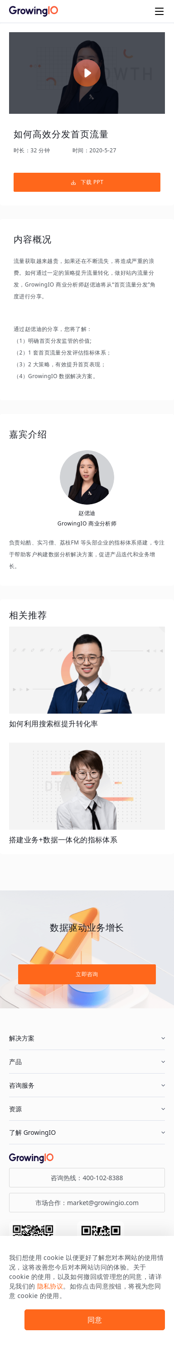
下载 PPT (87, 182)
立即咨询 (87, 974)
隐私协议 (50, 1286)
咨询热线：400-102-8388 (87, 1177)
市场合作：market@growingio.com (87, 1202)
